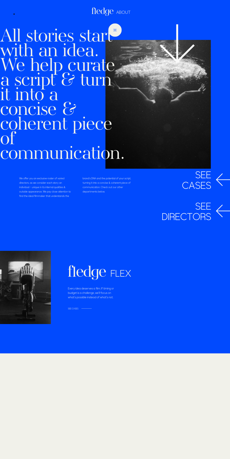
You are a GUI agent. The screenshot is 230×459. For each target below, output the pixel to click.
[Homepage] (103, 11)
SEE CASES (73, 308)
